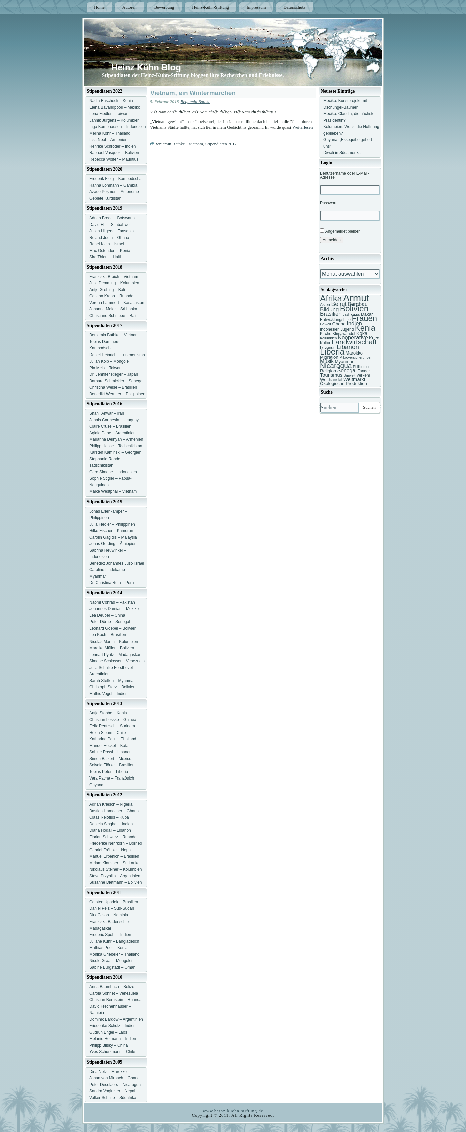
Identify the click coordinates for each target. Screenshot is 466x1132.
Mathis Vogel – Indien (108, 693)
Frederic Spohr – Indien (110, 934)
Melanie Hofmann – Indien (112, 1038)
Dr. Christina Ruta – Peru (111, 582)
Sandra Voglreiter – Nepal (112, 1091)
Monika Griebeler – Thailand (114, 954)
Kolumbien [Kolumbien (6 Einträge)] (328, 338)
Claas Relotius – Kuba (109, 817)
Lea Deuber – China (107, 615)
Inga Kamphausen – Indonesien (117, 126)
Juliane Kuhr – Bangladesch (114, 941)
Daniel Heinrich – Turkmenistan (117, 354)
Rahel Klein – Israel (106, 244)
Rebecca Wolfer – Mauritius (113, 159)
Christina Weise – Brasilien (113, 387)
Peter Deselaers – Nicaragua (115, 1084)
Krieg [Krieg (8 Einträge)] (374, 337)
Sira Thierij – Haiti (105, 257)
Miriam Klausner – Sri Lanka (114, 863)
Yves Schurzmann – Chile (112, 1051)
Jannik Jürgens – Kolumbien (114, 120)
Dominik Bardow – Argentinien (116, 1019)
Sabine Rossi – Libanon (110, 752)
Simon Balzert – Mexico (110, 758)
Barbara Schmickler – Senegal (116, 381)
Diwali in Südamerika (342, 152)
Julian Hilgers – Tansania (111, 231)
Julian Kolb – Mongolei (109, 361)
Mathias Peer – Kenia (108, 947)
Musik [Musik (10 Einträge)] (327, 361)
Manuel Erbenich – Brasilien (114, 856)
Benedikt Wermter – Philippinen (117, 394)
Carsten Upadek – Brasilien (113, 902)
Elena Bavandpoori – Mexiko (114, 107)
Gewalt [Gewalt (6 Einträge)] (325, 324)
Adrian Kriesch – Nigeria (110, 804)
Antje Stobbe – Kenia (108, 713)
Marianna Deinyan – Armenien (116, 439)
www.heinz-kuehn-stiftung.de (233, 1110)
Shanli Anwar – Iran (106, 413)
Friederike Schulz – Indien (112, 1025)
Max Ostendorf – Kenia (109, 250)
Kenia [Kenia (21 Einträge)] (365, 327)
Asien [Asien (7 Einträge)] (325, 304)
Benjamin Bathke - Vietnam (178, 143)
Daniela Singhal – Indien (111, 824)
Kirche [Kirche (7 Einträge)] (325, 333)
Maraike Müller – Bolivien (111, 648)
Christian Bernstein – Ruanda (115, 999)
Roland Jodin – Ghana (109, 237)
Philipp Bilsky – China (108, 1045)
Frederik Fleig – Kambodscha (115, 178)
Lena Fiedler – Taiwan (108, 113)
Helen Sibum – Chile (107, 732)
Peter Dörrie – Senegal (109, 621)
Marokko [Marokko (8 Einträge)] (354, 353)
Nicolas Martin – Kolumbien (113, 641)
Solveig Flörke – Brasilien (111, 765)
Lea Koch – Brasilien (107, 634)
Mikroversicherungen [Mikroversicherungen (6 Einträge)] (355, 357)
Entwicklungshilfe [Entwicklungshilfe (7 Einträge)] (335, 319)
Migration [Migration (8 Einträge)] (329, 357)
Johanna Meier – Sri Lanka (113, 309)
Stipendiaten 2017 (221, 143)
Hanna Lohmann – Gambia (113, 185)
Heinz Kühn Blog (146, 67)
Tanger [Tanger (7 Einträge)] (364, 371)
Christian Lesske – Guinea (112, 719)
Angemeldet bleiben (340, 230)
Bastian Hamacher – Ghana (114, 811)
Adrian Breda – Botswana (112, 218)
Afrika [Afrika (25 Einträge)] (331, 298)
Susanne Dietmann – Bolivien (115, 882)
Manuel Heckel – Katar (109, 745)
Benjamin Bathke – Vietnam (114, 335)
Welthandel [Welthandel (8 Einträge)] (331, 379)
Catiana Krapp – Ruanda (111, 296)
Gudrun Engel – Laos (108, 1032)
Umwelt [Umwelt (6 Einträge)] (349, 375)
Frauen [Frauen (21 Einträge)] (364, 318)
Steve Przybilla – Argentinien (114, 876)
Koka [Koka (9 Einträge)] (362, 333)
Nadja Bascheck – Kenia (111, 100)
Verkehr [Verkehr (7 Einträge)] (363, 375)
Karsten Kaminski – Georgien (115, 452)
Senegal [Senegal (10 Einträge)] (347, 370)
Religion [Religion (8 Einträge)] (328, 370)
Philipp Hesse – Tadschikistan (115, 446)
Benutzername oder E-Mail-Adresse (344, 175)
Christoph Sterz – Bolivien (112, 687)
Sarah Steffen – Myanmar (112, 680)
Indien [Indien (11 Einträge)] (354, 323)
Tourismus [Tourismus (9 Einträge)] (331, 375)
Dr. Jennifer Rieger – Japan (113, 374)
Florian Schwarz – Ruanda (112, 837)
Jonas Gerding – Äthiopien (112, 543)
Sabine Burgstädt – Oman (112, 967)
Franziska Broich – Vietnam (113, 276)
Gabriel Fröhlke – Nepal (110, 850)
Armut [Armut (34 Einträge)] (356, 297)
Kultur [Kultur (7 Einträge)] (325, 343)
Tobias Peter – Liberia (108, 771)
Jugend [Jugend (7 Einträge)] (347, 329)
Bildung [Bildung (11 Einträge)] (329, 309)
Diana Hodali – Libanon (110, 830)
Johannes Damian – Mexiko (114, 608)
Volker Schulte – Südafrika (112, 1097)
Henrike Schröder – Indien (112, 146)
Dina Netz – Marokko (108, 1071)
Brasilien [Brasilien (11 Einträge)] (331, 314)
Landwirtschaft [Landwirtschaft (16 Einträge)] (354, 342)
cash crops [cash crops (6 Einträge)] (351, 314)
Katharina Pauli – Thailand (112, 739)
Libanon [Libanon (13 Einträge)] (348, 346)
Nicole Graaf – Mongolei (110, 960)
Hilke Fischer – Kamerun (111, 530)
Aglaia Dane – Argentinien (112, 433)
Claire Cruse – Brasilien (110, 426)
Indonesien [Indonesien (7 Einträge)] (330, 329)
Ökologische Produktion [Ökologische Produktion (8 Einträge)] (343, 383)
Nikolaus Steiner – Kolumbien (115, 869)
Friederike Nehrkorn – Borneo (115, 843)
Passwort (328, 203)
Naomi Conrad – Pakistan (112, 602)
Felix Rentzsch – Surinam (112, 726)
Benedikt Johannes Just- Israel (116, 563)
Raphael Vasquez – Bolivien (114, 152)
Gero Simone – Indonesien (113, 472)
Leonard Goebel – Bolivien (112, 628)
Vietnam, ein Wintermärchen (193, 92)
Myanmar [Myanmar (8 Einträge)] (344, 361)
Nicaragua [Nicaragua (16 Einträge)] (336, 365)
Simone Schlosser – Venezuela (117, 661)
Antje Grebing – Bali (107, 289)
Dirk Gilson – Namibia (108, 915)
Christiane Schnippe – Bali (112, 315)
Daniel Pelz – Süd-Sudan (111, 908)
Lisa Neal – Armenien (108, 139)
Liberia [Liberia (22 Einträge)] (332, 351)
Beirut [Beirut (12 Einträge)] (338, 304)
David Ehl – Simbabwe (109, 224)
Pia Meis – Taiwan (105, 368)
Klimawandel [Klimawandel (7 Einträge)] (343, 333)
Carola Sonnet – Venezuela (113, 993)
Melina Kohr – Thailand (109, 133)
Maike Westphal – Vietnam (113, 491)
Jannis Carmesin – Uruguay (114, 420)
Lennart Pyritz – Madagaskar (114, 654)
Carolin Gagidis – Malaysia (113, 537)
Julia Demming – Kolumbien (114, 283)
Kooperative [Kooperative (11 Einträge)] (353, 337)
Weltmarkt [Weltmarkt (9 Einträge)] (354, 379)
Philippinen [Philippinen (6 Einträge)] (361, 367)
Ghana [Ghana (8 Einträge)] (339, 323)
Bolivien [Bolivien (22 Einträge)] (354, 308)
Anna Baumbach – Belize (111, 986)
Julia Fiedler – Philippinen (112, 524)
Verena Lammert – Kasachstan (116, 302)
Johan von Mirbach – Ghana (114, 1078)
